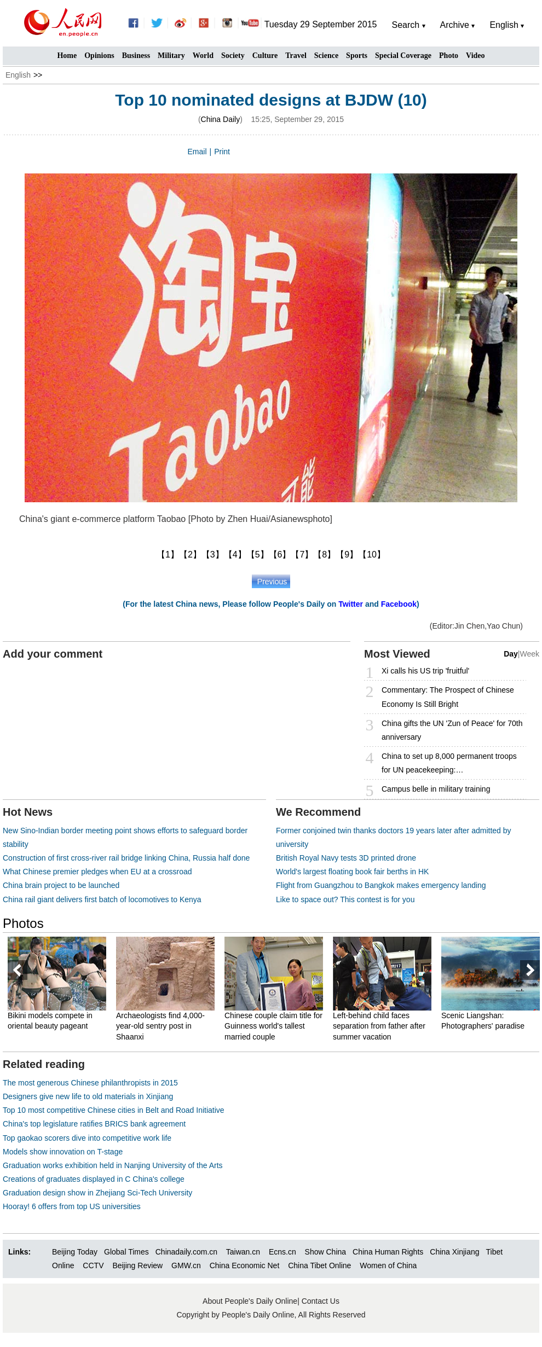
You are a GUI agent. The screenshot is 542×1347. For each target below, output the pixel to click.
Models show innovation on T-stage (63, 1151)
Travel (296, 55)
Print (222, 151)
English (18, 75)
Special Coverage (403, 55)
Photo (448, 55)
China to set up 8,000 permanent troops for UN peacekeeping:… (449, 763)
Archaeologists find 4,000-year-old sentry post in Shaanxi (160, 1026)
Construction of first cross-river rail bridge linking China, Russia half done (126, 858)
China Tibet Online (319, 1265)
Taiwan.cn (243, 1251)
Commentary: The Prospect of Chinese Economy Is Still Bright (448, 697)
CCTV (93, 1265)
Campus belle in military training (436, 789)
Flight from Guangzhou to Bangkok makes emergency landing (381, 885)
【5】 (257, 554)
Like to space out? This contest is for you (345, 899)
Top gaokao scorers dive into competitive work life (87, 1138)
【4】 (235, 554)
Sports (356, 55)
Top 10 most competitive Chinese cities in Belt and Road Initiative (113, 1110)
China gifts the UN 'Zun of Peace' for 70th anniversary (452, 730)
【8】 (324, 554)
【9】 (347, 554)
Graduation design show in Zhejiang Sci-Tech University (97, 1192)
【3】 (212, 554)
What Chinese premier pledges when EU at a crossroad (97, 871)
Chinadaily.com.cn (186, 1251)
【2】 (190, 554)
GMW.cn (187, 1265)
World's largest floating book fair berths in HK (352, 871)
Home (67, 55)
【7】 (302, 554)
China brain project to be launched (61, 885)
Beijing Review (137, 1265)
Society (233, 55)
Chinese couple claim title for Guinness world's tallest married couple (273, 1026)
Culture (265, 55)
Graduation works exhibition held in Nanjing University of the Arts (113, 1165)
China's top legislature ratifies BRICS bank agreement (94, 1123)
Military (171, 55)
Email (197, 151)
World (203, 55)
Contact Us (320, 1301)
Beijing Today (74, 1251)
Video (475, 55)
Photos (23, 923)
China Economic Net (245, 1265)
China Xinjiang (454, 1251)
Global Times (126, 1251)
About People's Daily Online (250, 1301)
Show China (326, 1251)
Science (326, 55)
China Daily (220, 119)
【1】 (168, 554)
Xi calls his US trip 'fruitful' (425, 670)
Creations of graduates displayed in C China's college (93, 1179)
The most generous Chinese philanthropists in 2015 (90, 1082)
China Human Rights (388, 1251)
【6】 (280, 554)
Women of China (388, 1265)
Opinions (99, 55)
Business (136, 55)
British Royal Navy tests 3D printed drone (346, 858)
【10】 (371, 554)
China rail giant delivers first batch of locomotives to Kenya (102, 899)
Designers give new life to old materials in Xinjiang (88, 1096)
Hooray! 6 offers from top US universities (72, 1206)
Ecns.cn (282, 1251)
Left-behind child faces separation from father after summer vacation (379, 1026)
